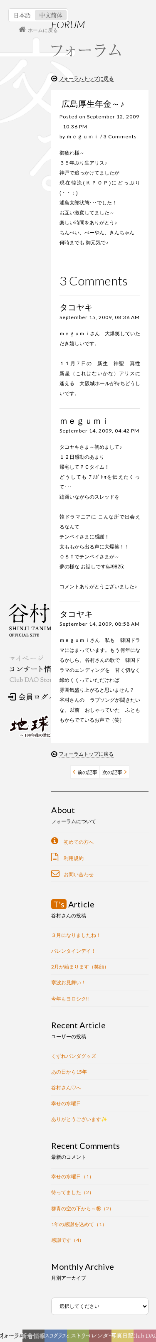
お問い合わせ (79, 874)
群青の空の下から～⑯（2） (82, 1208)
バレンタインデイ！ (73, 951)
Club (146, 1338)
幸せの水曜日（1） (72, 1176)
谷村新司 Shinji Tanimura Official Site (50, 620)
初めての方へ (79, 842)
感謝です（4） (67, 1240)
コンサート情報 (33, 669)
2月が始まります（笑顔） (80, 966)
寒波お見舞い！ (68, 982)
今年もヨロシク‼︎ (70, 998)
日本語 (22, 15)
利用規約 (74, 858)
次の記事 (112, 772)
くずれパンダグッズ (73, 1056)
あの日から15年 (69, 1072)
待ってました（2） (72, 1192)
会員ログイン (35, 696)
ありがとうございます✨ (79, 1119)
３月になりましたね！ (76, 935)
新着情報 (35, 1338)
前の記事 (87, 772)
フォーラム (13, 1338)
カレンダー (102, 1338)
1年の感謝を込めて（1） (79, 1224)
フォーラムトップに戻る (86, 78)
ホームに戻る (43, 30)
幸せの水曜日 (66, 1103)
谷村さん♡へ (66, 1087)
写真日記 (124, 1338)
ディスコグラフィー (56, 1338)
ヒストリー (79, 1338)
